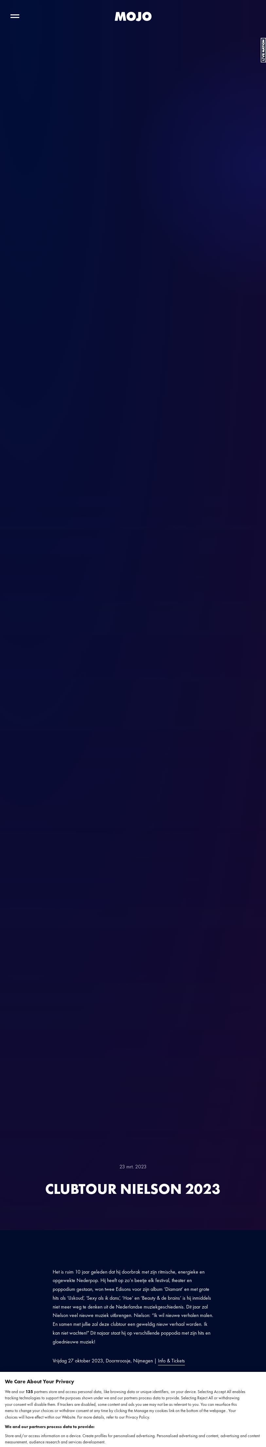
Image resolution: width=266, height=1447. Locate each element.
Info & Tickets (171, 1361)
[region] (133, 1409)
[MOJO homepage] (133, 16)
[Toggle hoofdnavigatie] (15, 16)
